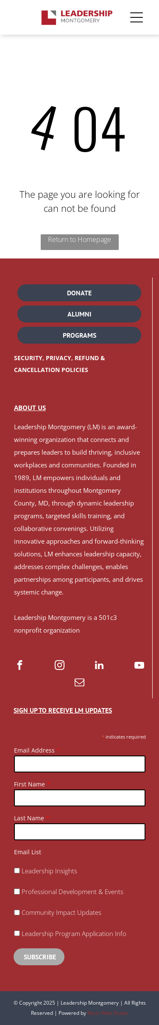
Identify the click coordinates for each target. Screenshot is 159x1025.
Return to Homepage (79, 239)
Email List (27, 852)
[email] (79, 683)
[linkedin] (99, 666)
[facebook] (19, 666)
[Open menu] (136, 17)
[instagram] (59, 666)
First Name (29, 784)
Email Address (34, 750)
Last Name (29, 818)
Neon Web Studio (107, 1013)
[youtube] (139, 666)
